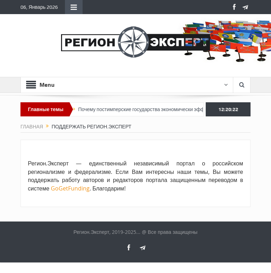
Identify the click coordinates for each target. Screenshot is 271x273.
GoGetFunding (70, 188)
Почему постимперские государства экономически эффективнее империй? (165, 109)
